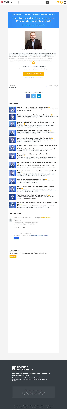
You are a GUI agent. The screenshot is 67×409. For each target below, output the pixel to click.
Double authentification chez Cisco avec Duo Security (35, 115)
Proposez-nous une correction (52, 86)
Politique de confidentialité (34, 235)
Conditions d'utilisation (44, 235)
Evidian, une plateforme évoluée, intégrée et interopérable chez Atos (37, 171)
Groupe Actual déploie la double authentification (33, 195)
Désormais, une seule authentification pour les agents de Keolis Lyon (37, 203)
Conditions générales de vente (21, 406)
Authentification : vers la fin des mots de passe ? (33, 107)
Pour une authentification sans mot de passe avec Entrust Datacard (35, 123)
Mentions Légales (35, 405)
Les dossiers (15, 14)
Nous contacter (17, 405)
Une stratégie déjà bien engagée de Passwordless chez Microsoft (34, 154)
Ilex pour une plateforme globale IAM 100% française (35, 138)
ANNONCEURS (26, 405)
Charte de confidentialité (47, 405)
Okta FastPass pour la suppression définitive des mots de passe (37, 163)
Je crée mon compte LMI (33, 74)
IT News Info (36, 377)
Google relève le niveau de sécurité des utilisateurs (34, 130)
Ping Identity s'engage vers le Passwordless (32, 179)
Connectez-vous (39, 77)
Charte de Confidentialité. (28, 224)
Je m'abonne (13, 256)
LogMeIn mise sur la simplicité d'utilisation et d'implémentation (37, 146)
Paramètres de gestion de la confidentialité (42, 406)
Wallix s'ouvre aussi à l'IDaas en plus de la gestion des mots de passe (36, 187)
